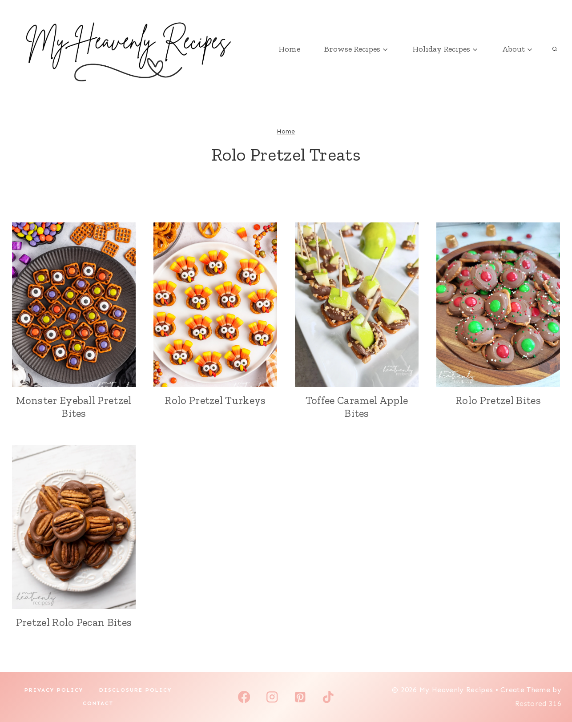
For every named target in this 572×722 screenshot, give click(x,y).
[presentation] (74, 304)
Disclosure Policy (135, 690)
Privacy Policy (53, 690)
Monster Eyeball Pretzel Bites (73, 406)
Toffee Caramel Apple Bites (357, 406)
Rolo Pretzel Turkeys (215, 400)
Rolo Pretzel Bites (498, 400)
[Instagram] (272, 697)
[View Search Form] (554, 49)
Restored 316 (538, 703)
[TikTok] (328, 697)
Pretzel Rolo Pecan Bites (74, 622)
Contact (98, 703)
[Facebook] (244, 697)
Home (289, 49)
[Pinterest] (300, 697)
